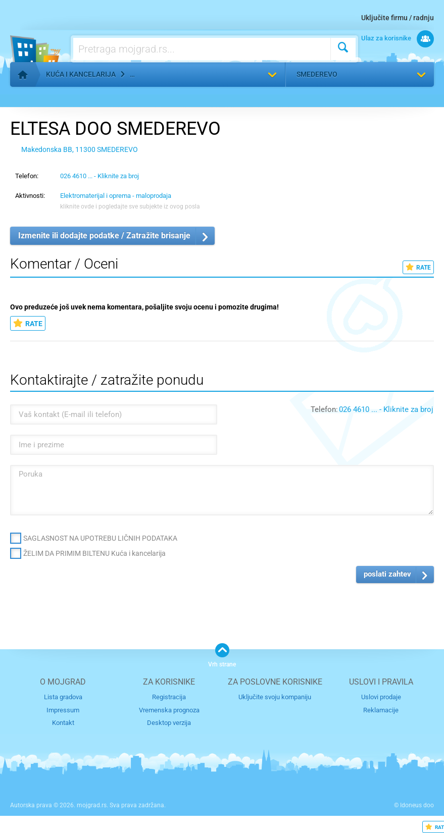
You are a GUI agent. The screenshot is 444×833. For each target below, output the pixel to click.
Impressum (62, 710)
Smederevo (317, 74)
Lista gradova (63, 697)
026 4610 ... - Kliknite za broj (99, 176)
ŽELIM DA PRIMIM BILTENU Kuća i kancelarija (94, 553)
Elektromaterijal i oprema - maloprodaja (115, 195)
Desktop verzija (169, 722)
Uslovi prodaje (381, 697)
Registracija (169, 697)
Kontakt (63, 722)
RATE (418, 267)
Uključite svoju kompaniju (274, 697)
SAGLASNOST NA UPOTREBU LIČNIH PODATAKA (100, 538)
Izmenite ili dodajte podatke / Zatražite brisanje (104, 235)
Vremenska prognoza (169, 710)
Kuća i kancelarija (81, 74)
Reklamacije (381, 710)
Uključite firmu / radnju (397, 18)
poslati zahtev (387, 574)
